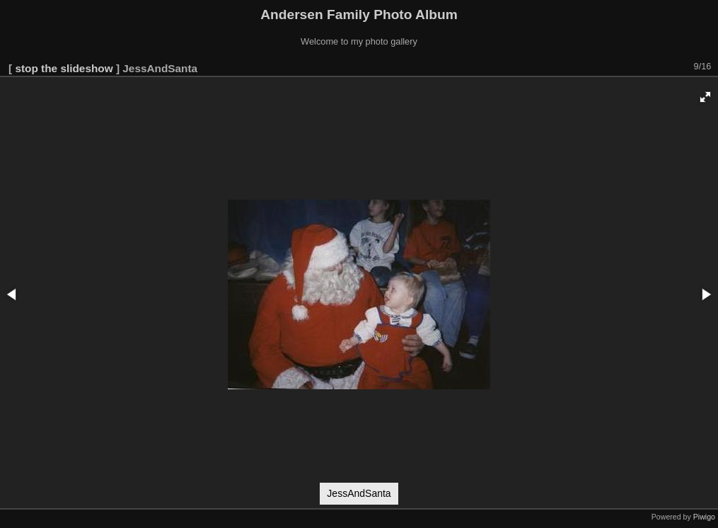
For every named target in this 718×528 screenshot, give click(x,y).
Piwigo (704, 516)
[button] (705, 97)
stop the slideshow (63, 68)
